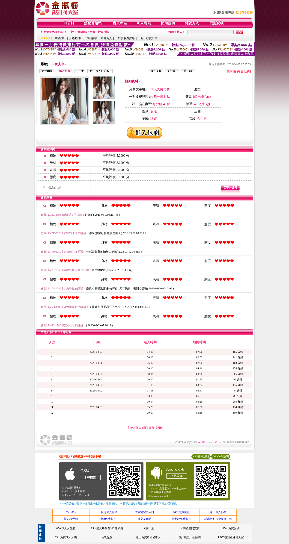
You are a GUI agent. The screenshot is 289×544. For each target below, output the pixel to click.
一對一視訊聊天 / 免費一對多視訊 (88, 32)
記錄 (159, 427)
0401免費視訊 (181, 512)
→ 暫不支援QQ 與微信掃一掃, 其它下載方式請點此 (148, 503)
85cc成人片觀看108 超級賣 (107, 528)
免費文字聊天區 (53, 32)
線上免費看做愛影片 (148, 537)
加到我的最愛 (235, 71)
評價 (151, 427)
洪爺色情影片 (107, 518)
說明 (248, 71)
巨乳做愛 (107, 537)
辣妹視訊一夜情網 (190, 537)
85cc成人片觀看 (65, 528)
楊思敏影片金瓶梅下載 (218, 518)
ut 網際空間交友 (189, 528)
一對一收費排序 (147, 38)
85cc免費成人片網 (66, 537)
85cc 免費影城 (231, 528)
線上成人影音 (218, 512)
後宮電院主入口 (144, 512)
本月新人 (106, 38)
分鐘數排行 (76, 38)
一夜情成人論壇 (107, 512)
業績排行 (60, 38)
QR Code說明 (221, 456)
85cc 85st (71, 512)
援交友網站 (144, 518)
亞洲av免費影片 (181, 518)
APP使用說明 (201, 456)
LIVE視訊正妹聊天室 (231, 537)
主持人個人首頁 (137, 427)
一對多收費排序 (125, 38)
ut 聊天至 (148, 528)
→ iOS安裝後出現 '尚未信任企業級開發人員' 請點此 (88, 503)
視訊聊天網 (71, 518)
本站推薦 (92, 38)
